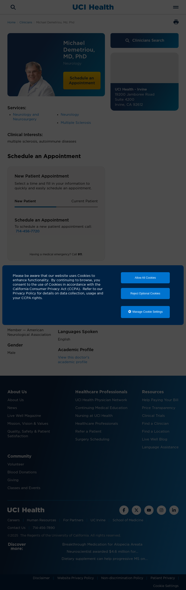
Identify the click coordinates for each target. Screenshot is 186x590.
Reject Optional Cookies (145, 293)
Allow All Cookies (145, 277)
